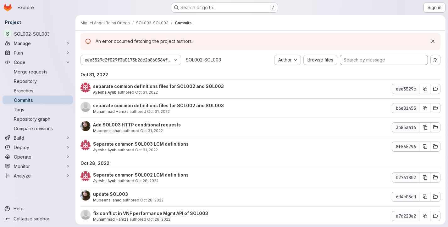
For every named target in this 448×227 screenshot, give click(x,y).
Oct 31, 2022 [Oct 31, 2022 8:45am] (158, 111)
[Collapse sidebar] (38, 218)
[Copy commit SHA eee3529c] (425, 89)
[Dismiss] (433, 41)
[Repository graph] (38, 118)
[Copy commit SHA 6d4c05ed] (425, 197)
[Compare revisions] (38, 128)
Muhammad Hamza (111, 111)
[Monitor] (38, 166)
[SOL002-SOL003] (38, 33)
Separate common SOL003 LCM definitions (141, 144)
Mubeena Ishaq (107, 130)
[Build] (38, 137)
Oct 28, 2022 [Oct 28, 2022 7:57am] (146, 180)
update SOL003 (110, 194)
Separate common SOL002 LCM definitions (141, 175)
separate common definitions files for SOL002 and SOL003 (158, 86)
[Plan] (38, 52)
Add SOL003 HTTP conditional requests (137, 124)
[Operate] (38, 156)
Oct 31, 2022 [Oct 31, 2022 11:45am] (146, 92)
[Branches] (38, 90)
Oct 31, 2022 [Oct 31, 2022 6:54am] (146, 150)
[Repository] (38, 81)
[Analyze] (38, 175)
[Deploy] (38, 147)
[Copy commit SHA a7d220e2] (425, 216)
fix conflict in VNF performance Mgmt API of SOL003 (150, 213)
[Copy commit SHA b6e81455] (425, 108)
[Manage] (38, 43)
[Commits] (38, 100)
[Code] (38, 62)
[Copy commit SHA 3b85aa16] (425, 127)
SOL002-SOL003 (203, 59)
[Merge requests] (38, 71)
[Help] (38, 208)
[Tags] (38, 109)
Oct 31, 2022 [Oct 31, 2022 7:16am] (151, 130)
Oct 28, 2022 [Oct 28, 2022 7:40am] (151, 200)
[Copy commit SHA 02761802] (425, 177)
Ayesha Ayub (105, 92)
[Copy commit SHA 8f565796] (425, 147)
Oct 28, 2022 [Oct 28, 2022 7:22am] (158, 219)
